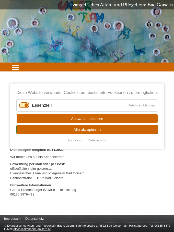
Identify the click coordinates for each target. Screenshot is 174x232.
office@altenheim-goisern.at (31, 168)
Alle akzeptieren (87, 129)
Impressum (76, 140)
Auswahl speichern (87, 118)
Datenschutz (97, 140)
